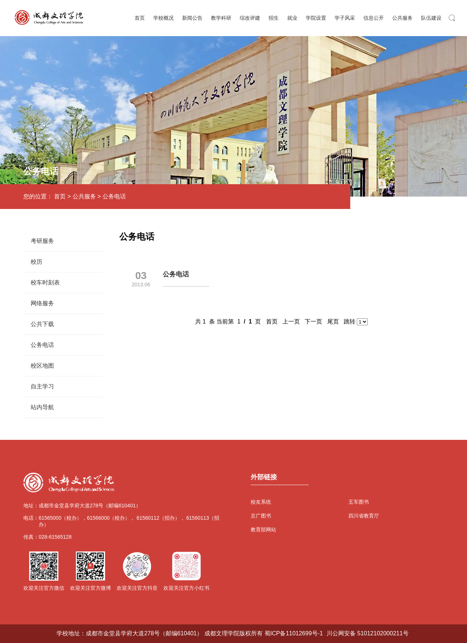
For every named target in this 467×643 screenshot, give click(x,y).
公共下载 (42, 324)
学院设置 (316, 18)
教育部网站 (263, 529)
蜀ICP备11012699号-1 (294, 633)
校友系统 (261, 502)
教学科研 (221, 18)
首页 (140, 18)
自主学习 (42, 386)
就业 (292, 18)
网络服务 (42, 303)
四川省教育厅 (363, 516)
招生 (274, 18)
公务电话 (114, 196)
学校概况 (163, 18)
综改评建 (250, 18)
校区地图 (42, 366)
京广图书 (261, 516)
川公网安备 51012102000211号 (368, 633)
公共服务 (402, 18)
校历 (36, 262)
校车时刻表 (45, 282)
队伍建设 (431, 18)
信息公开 (373, 18)
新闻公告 (192, 18)
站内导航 (42, 407)
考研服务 (42, 241)
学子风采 (345, 18)
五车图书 (358, 502)
